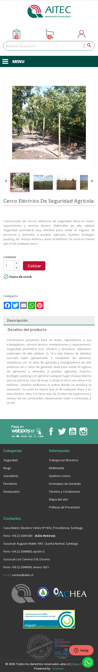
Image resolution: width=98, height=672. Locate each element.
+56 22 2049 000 (21, 536)
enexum (58, 668)
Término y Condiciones (64, 491)
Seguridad (10, 460)
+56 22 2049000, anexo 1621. (30, 567)
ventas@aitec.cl (22, 575)
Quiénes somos (60, 476)
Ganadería (10, 476)
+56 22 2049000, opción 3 (28, 551)
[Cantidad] (8, 265)
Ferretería (10, 484)
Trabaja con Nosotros (63, 460)
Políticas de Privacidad (64, 507)
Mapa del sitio (58, 499)
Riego (7, 468)
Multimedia (56, 468)
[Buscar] (49, 45)
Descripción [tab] (17, 320)
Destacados (11, 491)
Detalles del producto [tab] (27, 329)
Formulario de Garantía (65, 484)
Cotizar (34, 265)
